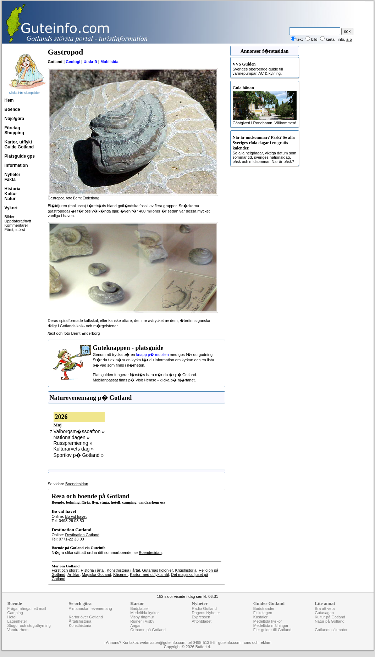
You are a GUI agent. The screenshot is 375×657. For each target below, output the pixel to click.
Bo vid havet (76, 516)
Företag (12, 127)
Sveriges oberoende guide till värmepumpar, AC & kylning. (265, 68)
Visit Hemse (146, 380)
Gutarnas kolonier (157, 570)
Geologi (73, 62)
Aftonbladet (201, 621)
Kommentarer (16, 225)
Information (16, 165)
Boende (12, 109)
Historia (13, 188)
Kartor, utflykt (18, 142)
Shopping (14, 132)
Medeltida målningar (270, 625)
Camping (15, 613)
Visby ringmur (142, 617)
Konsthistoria (80, 625)
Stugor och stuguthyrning (29, 625)
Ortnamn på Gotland (148, 630)
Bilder (10, 217)
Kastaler (260, 617)
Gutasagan (324, 613)
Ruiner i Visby (142, 621)
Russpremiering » (73, 443)
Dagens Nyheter (206, 613)
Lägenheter (17, 621)
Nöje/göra (14, 118)
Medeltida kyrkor (144, 613)
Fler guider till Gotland (272, 630)
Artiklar (73, 574)
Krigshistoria (186, 570)
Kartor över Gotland (86, 617)
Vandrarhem (18, 630)
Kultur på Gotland (330, 617)
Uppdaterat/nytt (18, 221)
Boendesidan (76, 484)
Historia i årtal (92, 570)
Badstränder (264, 608)
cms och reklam (257, 642)
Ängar (135, 625)
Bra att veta (325, 608)
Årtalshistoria (80, 621)
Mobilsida (109, 62)
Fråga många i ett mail (26, 608)
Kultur (11, 193)
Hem (9, 100)
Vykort (11, 207)
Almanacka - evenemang (90, 608)
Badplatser (139, 608)
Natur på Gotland (329, 621)
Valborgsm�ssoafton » (79, 431)
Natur (10, 198)
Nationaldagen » (72, 437)
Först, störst (15, 229)
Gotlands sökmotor (331, 630)
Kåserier (120, 574)
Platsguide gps (20, 156)
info (341, 39)
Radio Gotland (204, 608)
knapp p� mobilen (152, 354)
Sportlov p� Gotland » (79, 455)
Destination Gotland (82, 535)
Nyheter (13, 174)
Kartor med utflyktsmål (149, 574)
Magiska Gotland (96, 574)
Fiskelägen (262, 613)
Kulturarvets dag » (74, 449)
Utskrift (90, 62)
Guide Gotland (19, 147)
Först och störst (65, 570)
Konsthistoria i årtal (123, 570)
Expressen (201, 617)
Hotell (12, 617)
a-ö (349, 39)
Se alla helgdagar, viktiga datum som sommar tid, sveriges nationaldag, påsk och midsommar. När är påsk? (265, 149)
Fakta (10, 179)
